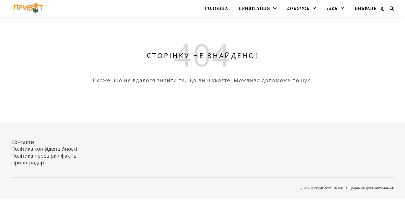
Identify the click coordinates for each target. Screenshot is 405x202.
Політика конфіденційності (44, 148)
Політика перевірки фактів (43, 155)
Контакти (22, 142)
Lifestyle (298, 8)
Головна (216, 8)
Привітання (254, 8)
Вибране (366, 8)
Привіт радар (27, 162)
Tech (332, 8)
